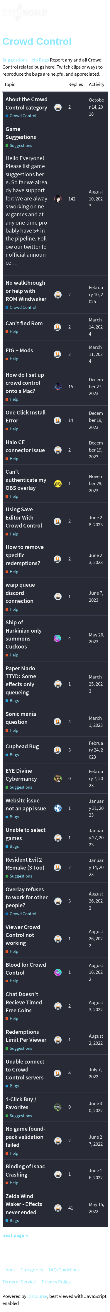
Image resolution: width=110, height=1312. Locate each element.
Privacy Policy (56, 1281)
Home (8, 1269)
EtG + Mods (19, 350)
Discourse (37, 1296)
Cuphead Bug (22, 746)
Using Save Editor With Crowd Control (24, 517)
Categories (32, 1269)
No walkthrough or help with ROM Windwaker (26, 290)
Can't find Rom (24, 323)
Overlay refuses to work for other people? (27, 897)
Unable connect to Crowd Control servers (25, 1069)
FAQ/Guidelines (64, 1269)
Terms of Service (19, 1281)
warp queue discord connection (20, 592)
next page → (15, 1235)
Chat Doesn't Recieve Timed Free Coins (24, 1002)
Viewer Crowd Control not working (23, 935)
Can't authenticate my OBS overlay (26, 479)
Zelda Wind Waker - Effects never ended (24, 1204)
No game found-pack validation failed (25, 1136)
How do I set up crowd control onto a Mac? (25, 382)
